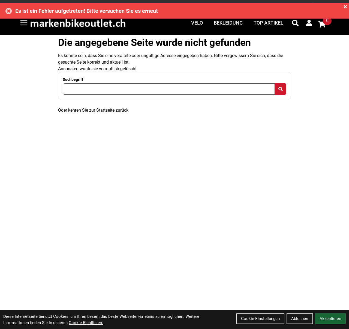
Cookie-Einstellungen (260, 318)
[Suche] (295, 22)
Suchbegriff (73, 79)
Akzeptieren (330, 318)
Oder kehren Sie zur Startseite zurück (93, 110)
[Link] (24, 23)
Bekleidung (228, 23)
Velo (197, 23)
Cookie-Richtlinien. (86, 322)
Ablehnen (299, 318)
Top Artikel (268, 23)
